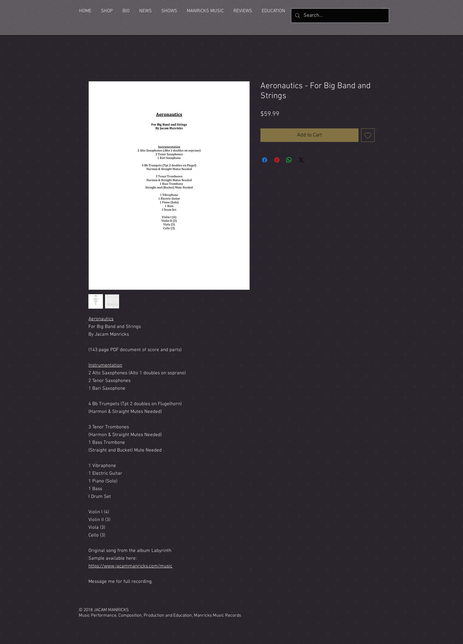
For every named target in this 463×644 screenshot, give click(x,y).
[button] (107, 10)
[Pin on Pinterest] (277, 160)
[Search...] (339, 16)
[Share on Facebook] (264, 160)
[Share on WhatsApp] (289, 160)
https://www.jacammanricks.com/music (130, 566)
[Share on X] (301, 160)
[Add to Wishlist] (368, 135)
